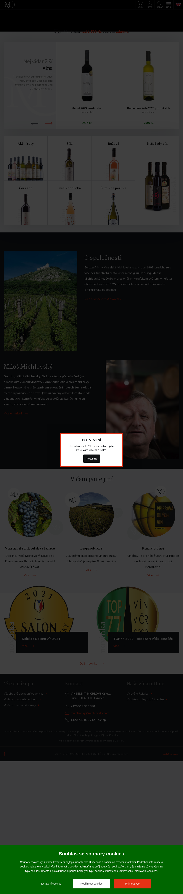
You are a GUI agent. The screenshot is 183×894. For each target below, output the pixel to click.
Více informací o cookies (64, 866)
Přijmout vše (132, 883)
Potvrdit (91, 458)
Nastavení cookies (50, 883)
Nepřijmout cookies (91, 883)
